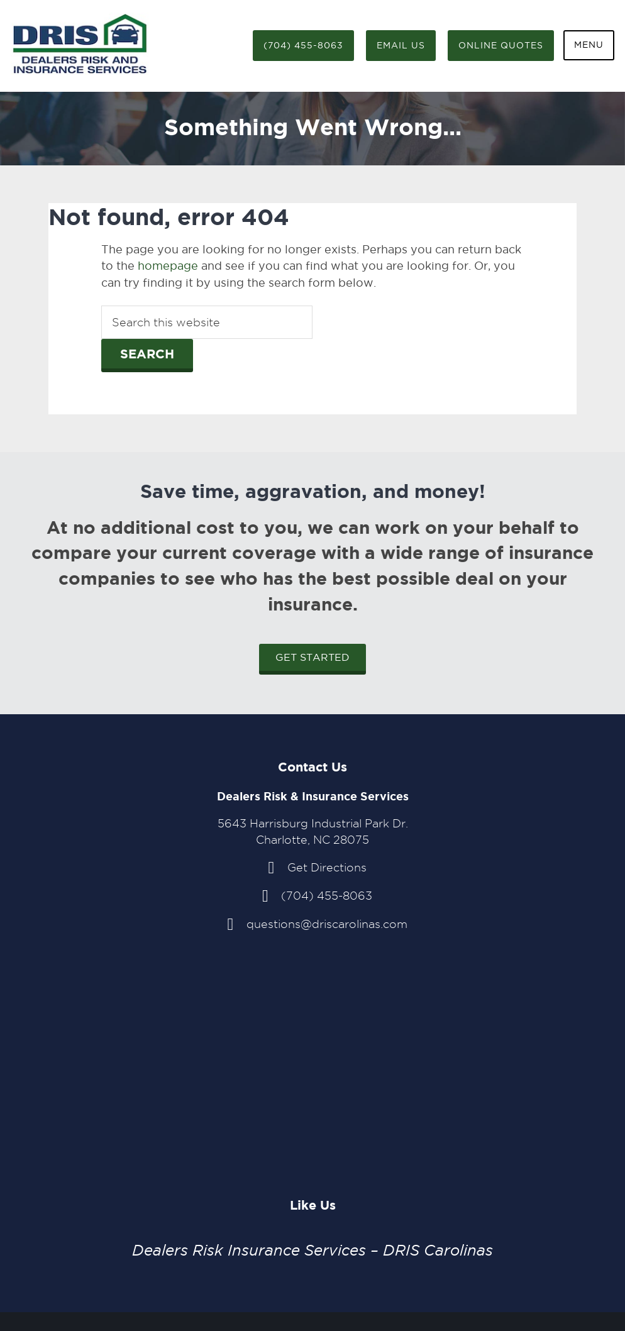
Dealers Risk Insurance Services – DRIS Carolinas (312, 1250)
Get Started (312, 657)
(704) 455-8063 (303, 45)
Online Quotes (500, 45)
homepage (168, 266)
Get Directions (327, 867)
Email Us (401, 45)
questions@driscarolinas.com (326, 924)
